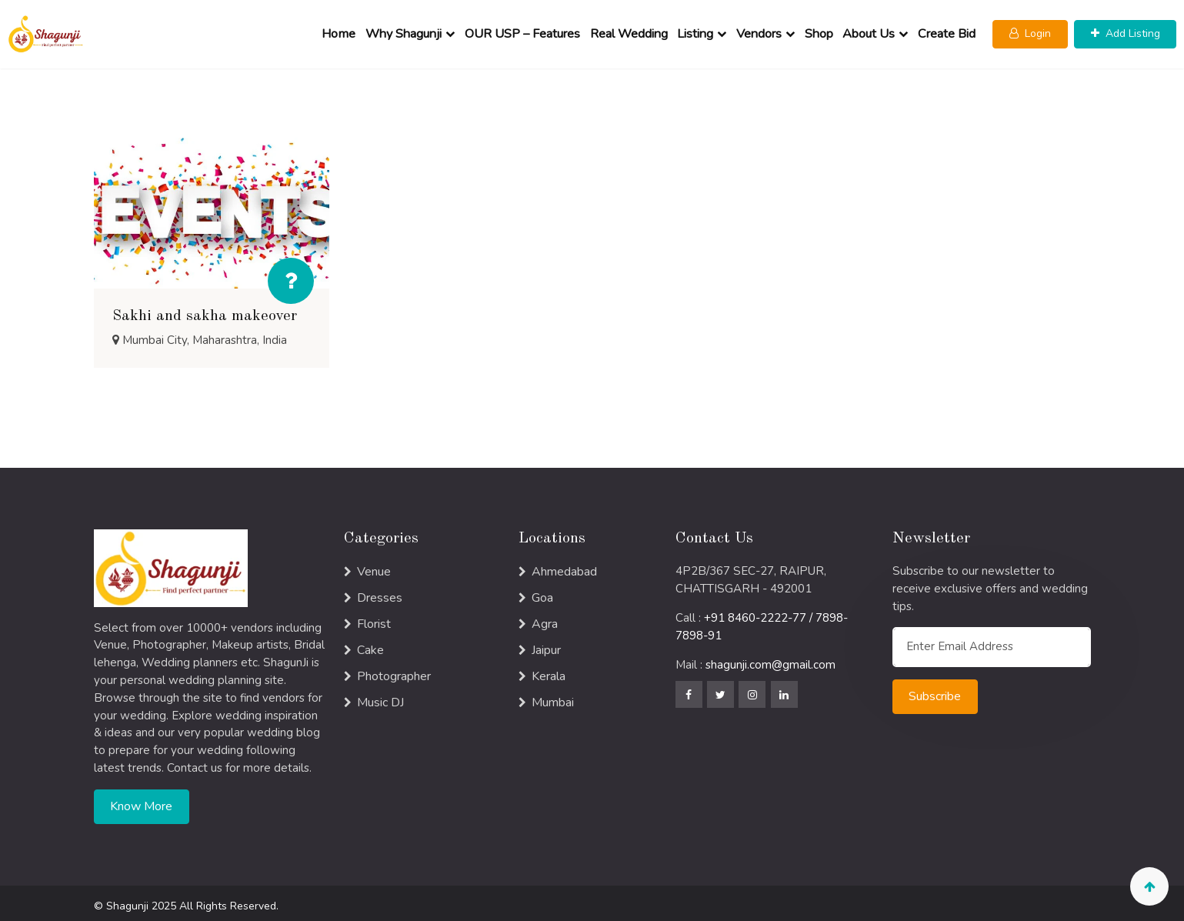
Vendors (759, 31)
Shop (819, 31)
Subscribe (935, 690)
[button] (1031, 32)
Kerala (548, 670)
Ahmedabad (564, 566)
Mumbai (553, 697)
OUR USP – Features (523, 31)
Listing (697, 31)
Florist (374, 618)
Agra (545, 618)
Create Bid (947, 31)
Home (340, 31)
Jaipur (546, 644)
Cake (370, 644)
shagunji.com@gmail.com (770, 659)
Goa (542, 592)
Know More (141, 801)
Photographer (394, 670)
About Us (870, 31)
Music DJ (380, 697)
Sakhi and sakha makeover (204, 311)
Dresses (379, 592)
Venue (374, 566)
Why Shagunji (405, 31)
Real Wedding (630, 31)
